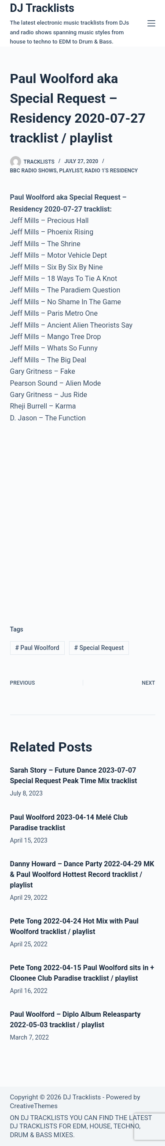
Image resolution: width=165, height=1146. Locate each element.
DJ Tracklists (42, 8)
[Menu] (151, 23)
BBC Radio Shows (33, 171)
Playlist (70, 171)
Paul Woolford (37, 647)
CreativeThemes (34, 1106)
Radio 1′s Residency (111, 171)
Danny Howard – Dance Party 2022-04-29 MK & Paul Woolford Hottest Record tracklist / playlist (82, 874)
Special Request (99, 647)
